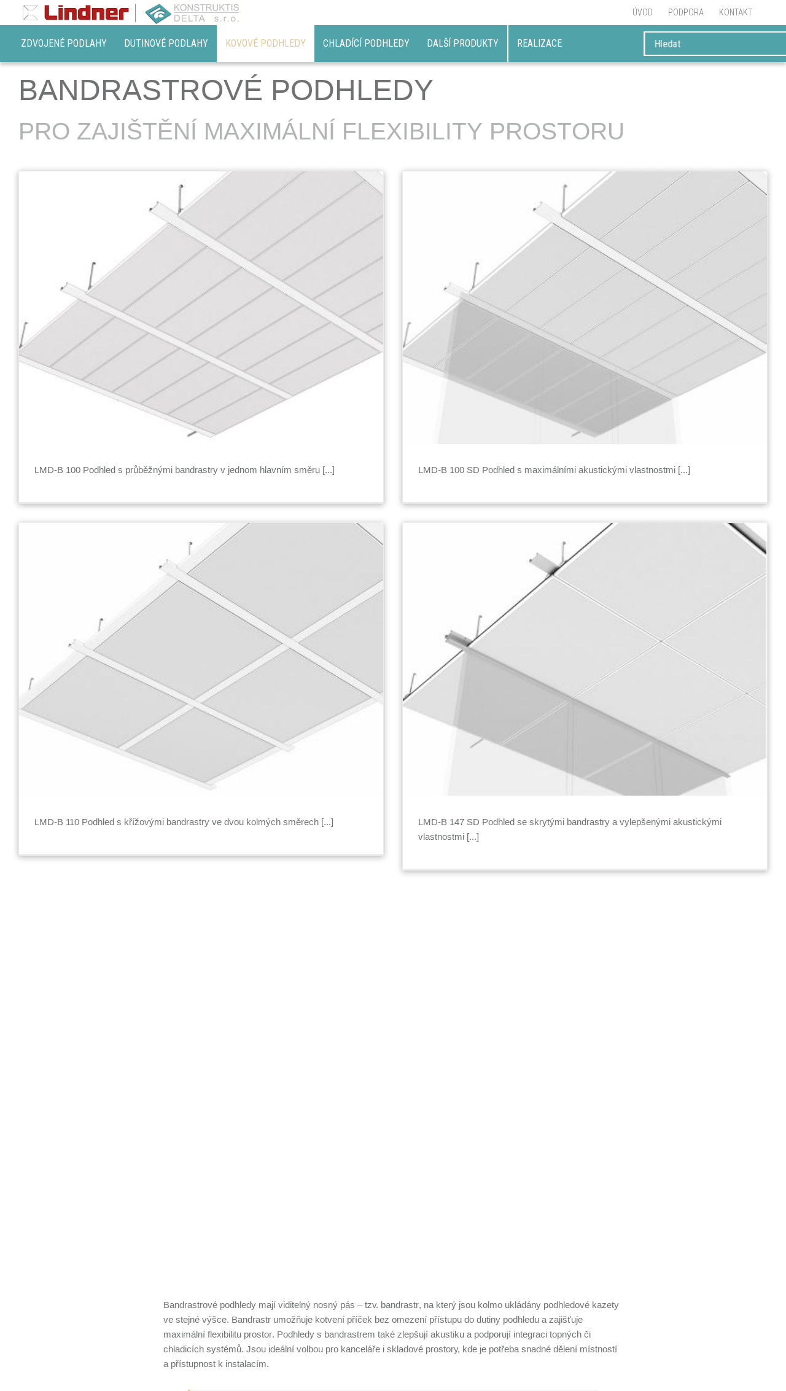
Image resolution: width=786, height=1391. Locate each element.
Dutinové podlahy (166, 43)
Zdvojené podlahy (64, 43)
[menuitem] (642, 12)
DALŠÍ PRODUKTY (463, 43)
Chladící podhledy (366, 43)
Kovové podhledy (265, 43)
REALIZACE (539, 43)
